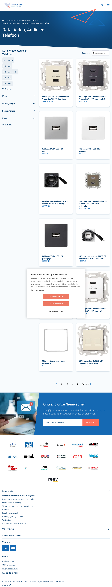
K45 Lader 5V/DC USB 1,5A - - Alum (54, 150)
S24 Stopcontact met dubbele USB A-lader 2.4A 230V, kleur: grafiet (93, 97)
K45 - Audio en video (10, 72)
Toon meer (8, 89)
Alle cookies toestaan (42, 300)
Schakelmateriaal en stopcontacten (14, 23)
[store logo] (13, 5)
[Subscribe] (90, 421)
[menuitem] (19, 495)
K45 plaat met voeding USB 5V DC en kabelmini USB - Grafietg (55, 202)
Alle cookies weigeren (69, 300)
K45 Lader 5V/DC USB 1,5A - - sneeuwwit (91, 150)
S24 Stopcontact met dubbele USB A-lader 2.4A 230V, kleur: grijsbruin (93, 203)
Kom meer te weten (37, 293)
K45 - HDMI (7, 83)
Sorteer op (86, 53)
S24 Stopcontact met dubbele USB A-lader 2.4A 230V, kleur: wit (93, 309)
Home (4, 20)
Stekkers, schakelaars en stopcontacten (23, 20)
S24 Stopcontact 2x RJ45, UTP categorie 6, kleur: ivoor (91, 362)
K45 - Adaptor (8, 60)
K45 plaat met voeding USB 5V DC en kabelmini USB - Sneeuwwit (92, 257)
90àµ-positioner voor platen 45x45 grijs (53, 362)
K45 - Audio (7, 66)
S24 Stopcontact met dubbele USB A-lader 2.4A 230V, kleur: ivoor (55, 97)
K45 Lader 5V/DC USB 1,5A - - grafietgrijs (54, 257)
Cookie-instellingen (56, 307)
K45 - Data (7, 78)
